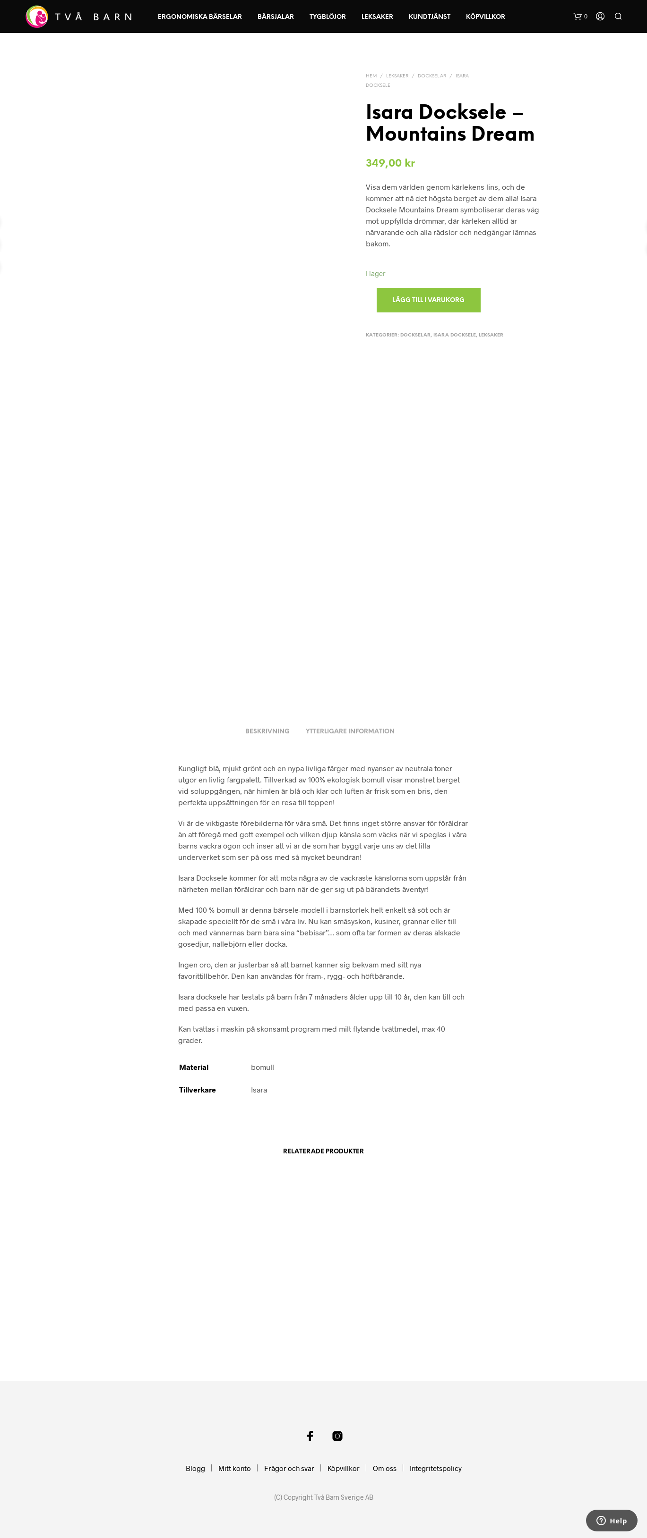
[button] (580, 16)
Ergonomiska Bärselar (200, 17)
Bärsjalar (276, 17)
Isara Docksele (454, 335)
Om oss (385, 1468)
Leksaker (377, 17)
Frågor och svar (289, 1468)
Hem (371, 76)
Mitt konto (234, 1468)
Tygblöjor (328, 17)
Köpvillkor (485, 17)
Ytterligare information (350, 732)
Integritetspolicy (436, 1468)
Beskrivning (267, 732)
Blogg (195, 1468)
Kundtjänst (429, 17)
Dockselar (432, 76)
